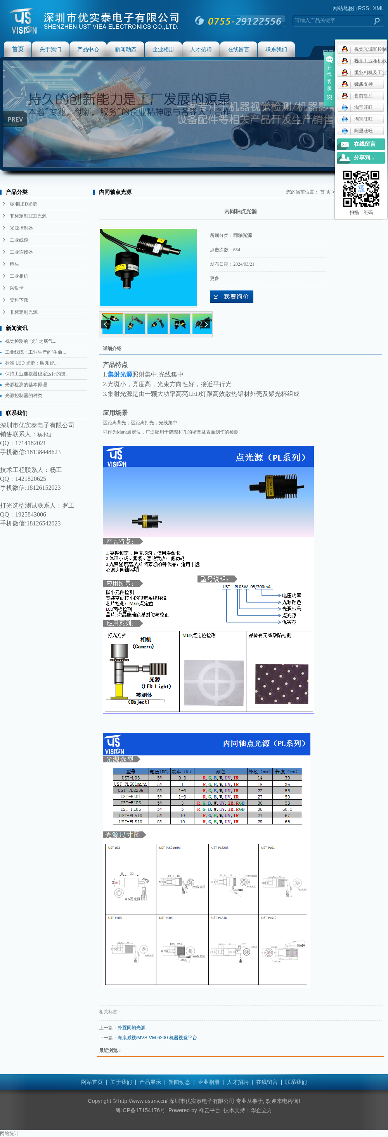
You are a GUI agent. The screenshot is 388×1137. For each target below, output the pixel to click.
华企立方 (261, 1110)
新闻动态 (126, 49)
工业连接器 (21, 252)
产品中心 (88, 49)
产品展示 (150, 1082)
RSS (363, 8)
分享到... (364, 158)
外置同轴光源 (132, 1027)
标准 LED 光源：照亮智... (31, 363)
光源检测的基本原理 (26, 384)
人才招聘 (201, 49)
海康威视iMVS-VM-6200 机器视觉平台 (157, 1037)
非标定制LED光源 (28, 216)
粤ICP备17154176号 (140, 1110)
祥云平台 (209, 1110)
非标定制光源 (24, 312)
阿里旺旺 (357, 131)
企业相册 (163, 49)
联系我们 (276, 49)
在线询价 (231, 296)
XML (378, 8)
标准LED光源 (23, 204)
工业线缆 (19, 240)
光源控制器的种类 (23, 395)
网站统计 (9, 1133)
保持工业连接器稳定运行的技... (37, 374)
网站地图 (343, 8)
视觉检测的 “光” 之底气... (31, 341)
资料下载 (19, 300)
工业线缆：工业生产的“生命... (35, 352)
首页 (18, 49)
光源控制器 (21, 228)
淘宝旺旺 (357, 107)
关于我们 (50, 49)
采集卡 (17, 288)
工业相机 (19, 276)
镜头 (14, 264)
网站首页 (92, 1082)
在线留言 (238, 49)
